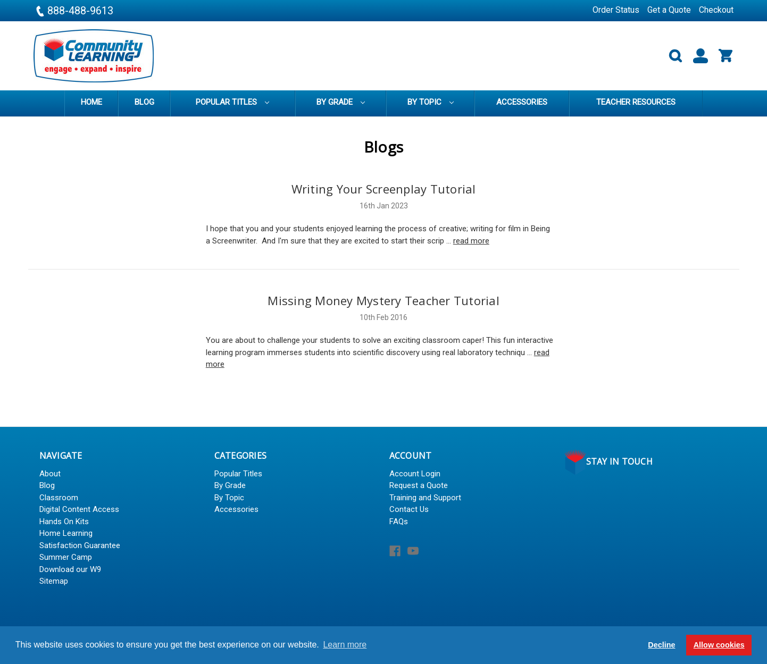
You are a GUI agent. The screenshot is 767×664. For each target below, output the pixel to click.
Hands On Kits (64, 521)
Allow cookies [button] (719, 645)
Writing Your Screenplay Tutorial (383, 189)
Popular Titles (232, 102)
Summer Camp (65, 557)
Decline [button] (661, 645)
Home (91, 102)
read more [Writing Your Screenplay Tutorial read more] (471, 241)
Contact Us (409, 509)
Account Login (414, 473)
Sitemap (53, 581)
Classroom (58, 497)
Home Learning (66, 533)
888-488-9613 (73, 10)
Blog (144, 102)
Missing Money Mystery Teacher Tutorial (383, 300)
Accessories (521, 102)
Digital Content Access (79, 509)
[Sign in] (695, 56)
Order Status (616, 10)
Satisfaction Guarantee (79, 545)
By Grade (340, 102)
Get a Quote (669, 10)
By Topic (430, 102)
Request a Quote (418, 485)
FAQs (398, 521)
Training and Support (425, 497)
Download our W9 (70, 569)
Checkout (716, 10)
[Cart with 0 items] (720, 56)
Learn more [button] (344, 644)
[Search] (670, 56)
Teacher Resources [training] (636, 102)
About (50, 473)
